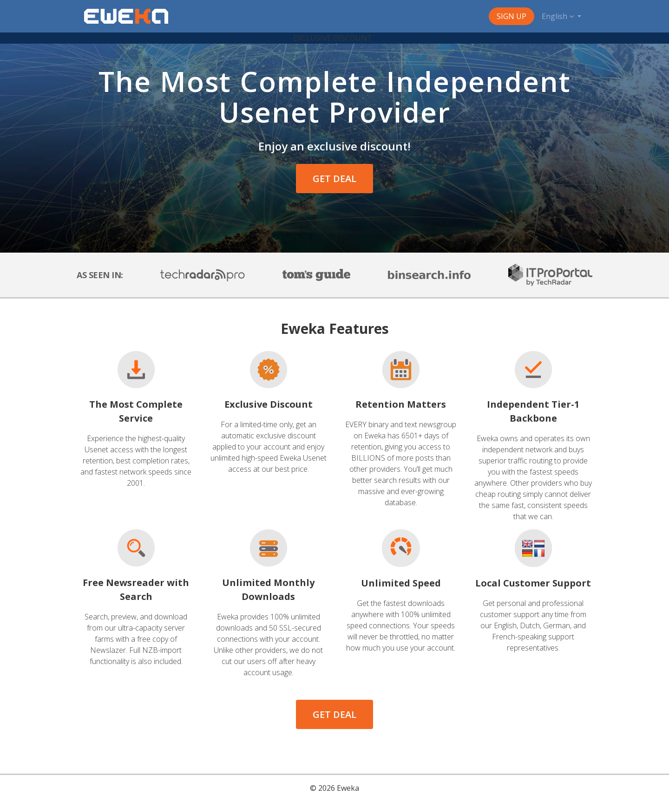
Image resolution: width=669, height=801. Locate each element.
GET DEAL (334, 178)
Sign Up (511, 16)
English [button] (559, 16)
